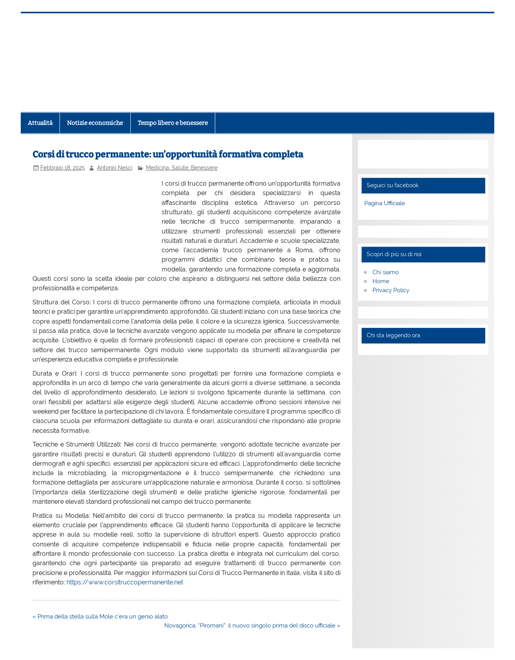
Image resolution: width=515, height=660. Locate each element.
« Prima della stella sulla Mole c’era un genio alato (100, 616)
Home (381, 281)
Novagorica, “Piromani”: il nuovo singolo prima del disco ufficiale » (252, 625)
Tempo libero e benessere (173, 123)
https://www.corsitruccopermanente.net (125, 582)
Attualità (40, 123)
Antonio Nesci (114, 168)
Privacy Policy (391, 290)
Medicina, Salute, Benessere (182, 168)
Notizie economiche (95, 123)
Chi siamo (386, 272)
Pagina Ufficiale (384, 203)
